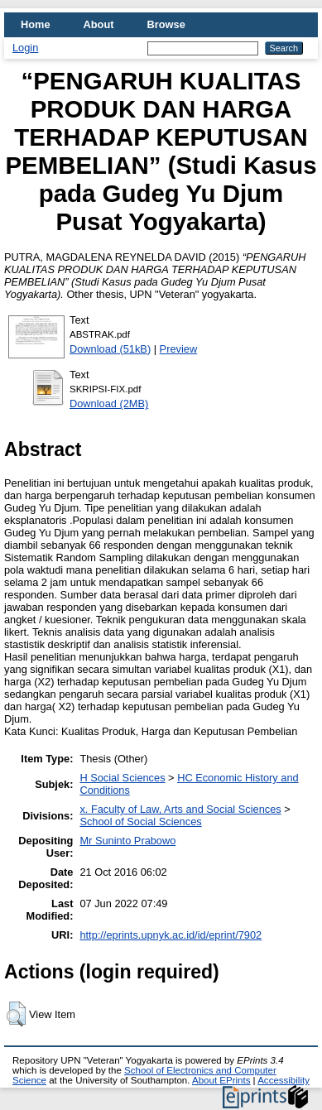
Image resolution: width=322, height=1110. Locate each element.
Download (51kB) (110, 349)
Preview (179, 349)
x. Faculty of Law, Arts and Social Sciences (180, 809)
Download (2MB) (109, 403)
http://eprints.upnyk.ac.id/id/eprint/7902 (170, 935)
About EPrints (221, 1080)
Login (25, 47)
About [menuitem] (99, 24)
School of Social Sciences (140, 821)
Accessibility (283, 1080)
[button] (16, 1014)
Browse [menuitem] (166, 24)
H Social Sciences (122, 777)
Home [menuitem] (35, 24)
